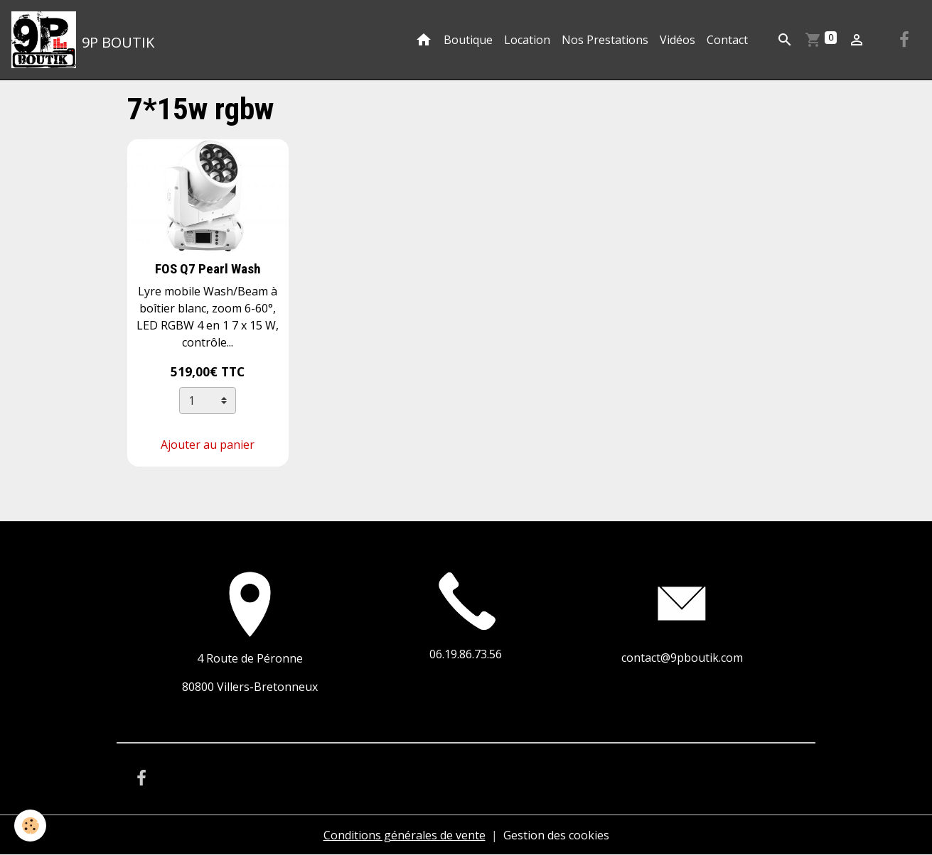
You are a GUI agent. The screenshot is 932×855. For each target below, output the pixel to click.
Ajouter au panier (208, 444)
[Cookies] (30, 826)
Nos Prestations (605, 40)
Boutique (468, 40)
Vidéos (677, 40)
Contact (727, 40)
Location (527, 40)
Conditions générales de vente (404, 835)
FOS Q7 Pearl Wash (208, 269)
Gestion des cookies (556, 835)
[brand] (82, 39)
